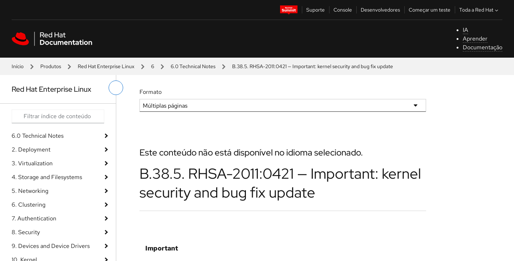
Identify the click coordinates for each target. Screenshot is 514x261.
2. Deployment (31, 149)
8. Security (26, 232)
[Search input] (58, 116)
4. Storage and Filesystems (47, 177)
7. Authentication (34, 218)
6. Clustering (28, 204)
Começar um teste (429, 10)
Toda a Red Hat (479, 10)
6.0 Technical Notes (193, 66)
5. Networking (30, 191)
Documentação (482, 47)
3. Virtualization (32, 163)
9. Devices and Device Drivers (51, 246)
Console (342, 10)
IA (465, 30)
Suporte (315, 10)
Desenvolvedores (380, 10)
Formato (150, 92)
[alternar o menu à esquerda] (116, 87)
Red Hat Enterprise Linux (106, 66)
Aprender (475, 38)
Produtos (50, 66)
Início (18, 66)
